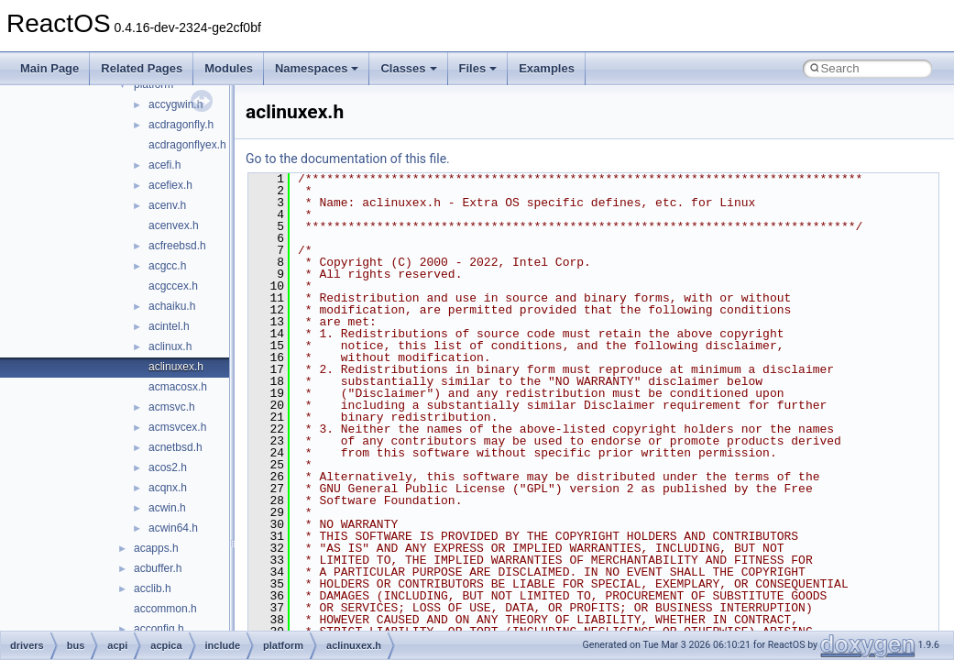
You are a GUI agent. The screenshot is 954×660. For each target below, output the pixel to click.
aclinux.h (170, 346)
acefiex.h (170, 185)
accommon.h (165, 608)
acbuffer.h (158, 568)
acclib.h (152, 588)
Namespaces (317, 68)
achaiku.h (171, 306)
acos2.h (167, 467)
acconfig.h (159, 628)
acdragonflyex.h (187, 144)
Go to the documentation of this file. (348, 158)
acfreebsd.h (177, 245)
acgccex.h (173, 286)
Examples (547, 68)
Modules (228, 68)
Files (478, 68)
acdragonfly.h (181, 124)
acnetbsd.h (175, 447)
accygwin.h (175, 104)
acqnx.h (167, 487)
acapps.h (156, 548)
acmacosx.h (177, 386)
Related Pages (141, 68)
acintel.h (169, 326)
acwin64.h (173, 528)
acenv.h (167, 205)
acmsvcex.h (177, 427)
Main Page (49, 68)
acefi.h (164, 165)
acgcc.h (167, 265)
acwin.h (167, 507)
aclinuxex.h (175, 366)
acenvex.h (173, 225)
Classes (408, 68)
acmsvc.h (171, 407)
